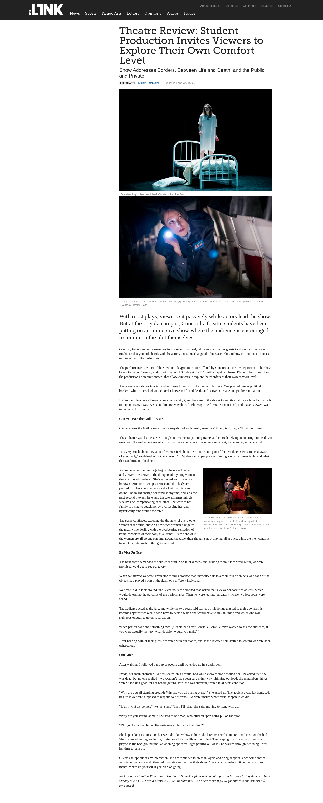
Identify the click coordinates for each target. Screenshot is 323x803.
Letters (133, 13)
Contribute (249, 5)
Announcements (210, 5)
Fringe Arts (112, 13)
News (75, 13)
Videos (172, 13)
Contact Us (285, 5)
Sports (90, 13)
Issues (189, 13)
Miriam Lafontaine (148, 82)
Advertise (267, 5)
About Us (232, 5)
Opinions (152, 13)
